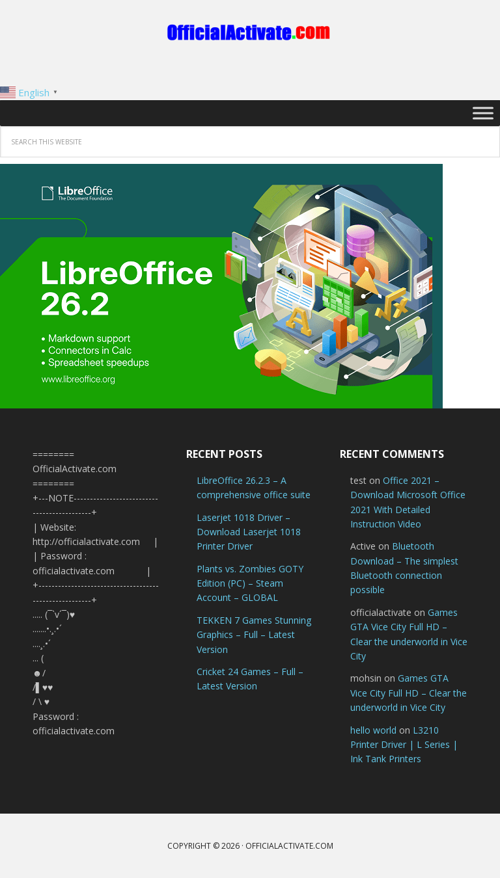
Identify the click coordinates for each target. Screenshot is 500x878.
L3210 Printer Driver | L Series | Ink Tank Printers (404, 744)
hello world (373, 730)
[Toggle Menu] (483, 113)
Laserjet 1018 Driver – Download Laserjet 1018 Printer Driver (249, 532)
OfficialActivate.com (250, 32)
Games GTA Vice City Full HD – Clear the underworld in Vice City (408, 692)
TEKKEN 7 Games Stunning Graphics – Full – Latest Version (254, 635)
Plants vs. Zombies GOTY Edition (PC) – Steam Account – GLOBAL (250, 583)
